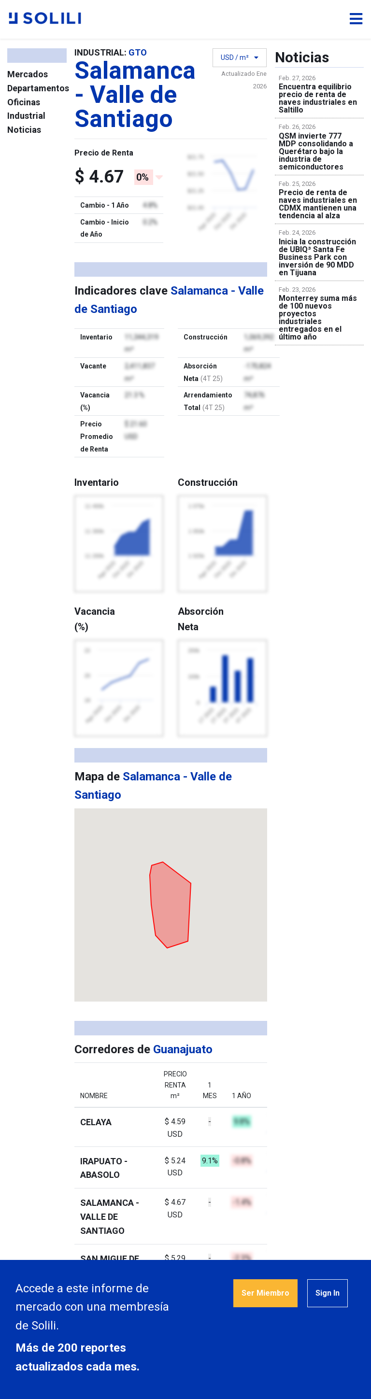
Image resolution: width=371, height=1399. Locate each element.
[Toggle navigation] (356, 19)
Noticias (24, 130)
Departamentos (38, 88)
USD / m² (239, 63)
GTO (137, 52)
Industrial (26, 116)
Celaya (96, 1122)
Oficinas (23, 102)
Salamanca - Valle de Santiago (109, 1217)
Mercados (27, 74)
